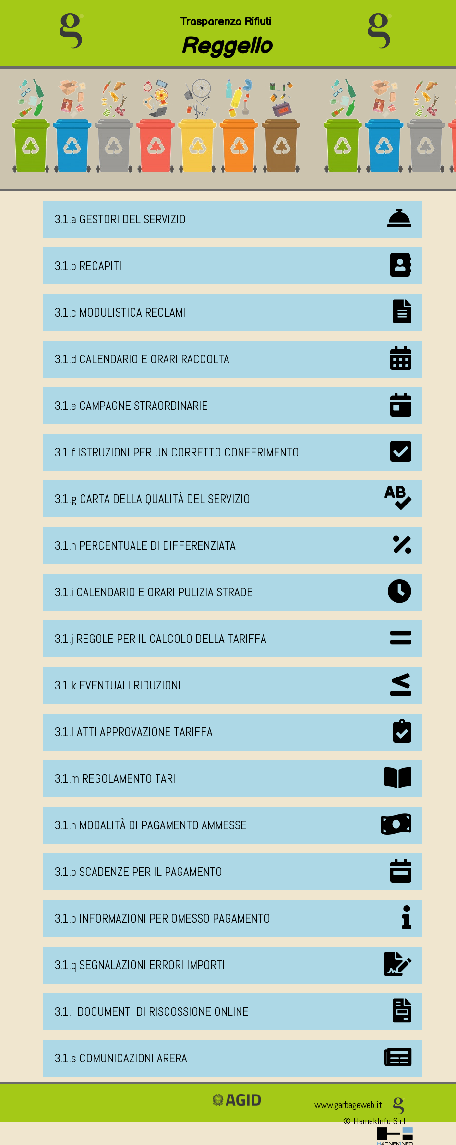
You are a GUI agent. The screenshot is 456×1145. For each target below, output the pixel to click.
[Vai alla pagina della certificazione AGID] (237, 1103)
